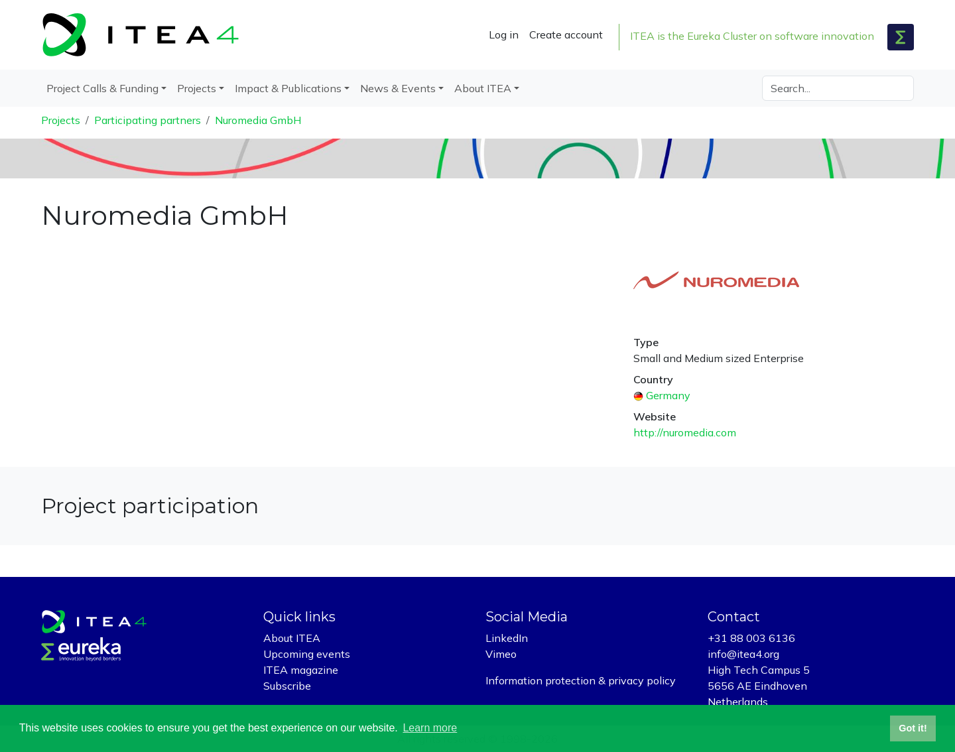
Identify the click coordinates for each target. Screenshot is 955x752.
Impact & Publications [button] (288, 88)
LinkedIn (506, 638)
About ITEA (291, 638)
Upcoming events (306, 653)
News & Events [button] (398, 88)
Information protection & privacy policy (580, 680)
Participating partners (147, 120)
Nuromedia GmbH (258, 120)
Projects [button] (196, 88)
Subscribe (287, 685)
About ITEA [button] (482, 88)
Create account (566, 34)
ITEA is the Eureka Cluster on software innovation (752, 35)
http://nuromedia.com (684, 432)
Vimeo (501, 653)
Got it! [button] (912, 728)
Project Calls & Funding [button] (102, 88)
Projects (60, 120)
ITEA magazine (300, 669)
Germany (668, 395)
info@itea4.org (743, 653)
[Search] (838, 88)
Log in (504, 34)
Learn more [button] (430, 727)
